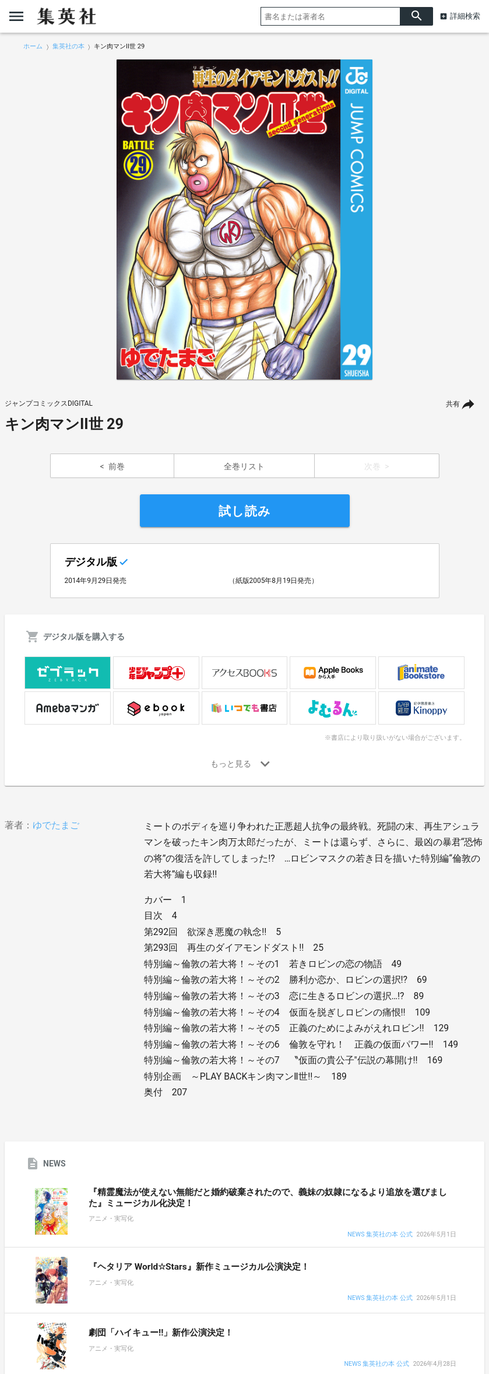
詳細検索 (465, 16)
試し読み (245, 511)
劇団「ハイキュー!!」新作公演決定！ (161, 1332)
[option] (245, 220)
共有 (453, 404)
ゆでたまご (56, 825)
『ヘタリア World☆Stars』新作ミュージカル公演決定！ (199, 1266)
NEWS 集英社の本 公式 (379, 1235)
